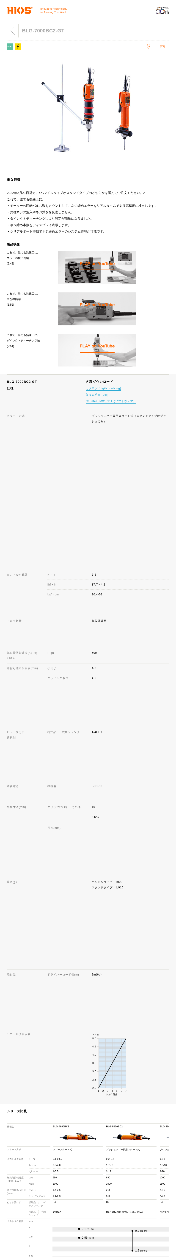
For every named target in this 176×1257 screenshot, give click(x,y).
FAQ (93, 1176)
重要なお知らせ (144, 1198)
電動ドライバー (15, 1163)
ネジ (8, 1176)
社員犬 (51, 1203)
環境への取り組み (59, 1223)
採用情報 (53, 1216)
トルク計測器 (13, 1169)
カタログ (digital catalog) (103, 388)
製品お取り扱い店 (102, 1193)
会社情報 (53, 1163)
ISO (50, 1209)
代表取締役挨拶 (57, 1176)
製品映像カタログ (145, 1191)
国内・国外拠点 (57, 1196)
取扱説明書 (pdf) (97, 394)
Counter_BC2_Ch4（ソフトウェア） (111, 401)
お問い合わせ (99, 1169)
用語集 (94, 1207)
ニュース (140, 1173)
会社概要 (53, 1169)
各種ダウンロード (102, 1200)
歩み (50, 1183)
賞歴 (50, 1189)
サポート (96, 1163)
